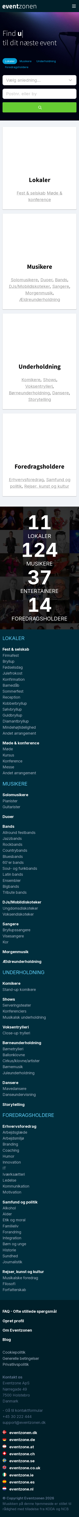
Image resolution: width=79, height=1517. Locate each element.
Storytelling (39, 399)
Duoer (46, 279)
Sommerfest (13, 691)
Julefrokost (12, 673)
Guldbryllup (12, 715)
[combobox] (39, 94)
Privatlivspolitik (16, 1364)
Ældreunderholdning (39, 299)
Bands (61, 279)
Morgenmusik (39, 293)
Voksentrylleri (39, 386)
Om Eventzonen (17, 1330)
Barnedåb (11, 685)
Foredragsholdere (16, 67)
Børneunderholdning (29, 392)
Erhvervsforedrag (26, 479)
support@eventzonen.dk (24, 1422)
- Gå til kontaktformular (23, 1410)
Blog (7, 1339)
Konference (12, 761)
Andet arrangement (19, 733)
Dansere (60, 392)
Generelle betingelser (21, 1358)
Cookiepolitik (14, 1352)
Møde (8, 749)
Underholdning (46, 61)
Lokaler (10, 61)
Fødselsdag (13, 667)
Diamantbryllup (16, 721)
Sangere (60, 286)
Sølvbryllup (12, 709)
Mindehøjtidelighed (19, 727)
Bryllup (9, 661)
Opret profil (13, 1321)
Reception (11, 697)
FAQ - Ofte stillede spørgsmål (30, 1311)
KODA (50, 1509)
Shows (49, 379)
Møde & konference (21, 743)
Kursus (8, 755)
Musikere (26, 61)
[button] (39, 80)
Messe (8, 767)
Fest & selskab (31, 193)
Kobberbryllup (15, 703)
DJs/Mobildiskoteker (29, 286)
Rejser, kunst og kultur (46, 486)
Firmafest (11, 655)
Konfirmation (14, 679)
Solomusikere (24, 279)
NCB (65, 1509)
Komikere (30, 379)
